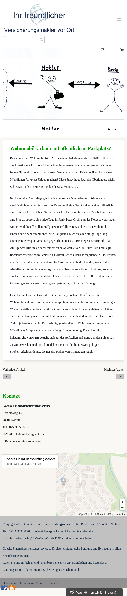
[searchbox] (24, 39)
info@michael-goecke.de (29, 434)
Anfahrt (40, 583)
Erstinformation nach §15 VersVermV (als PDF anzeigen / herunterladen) (48, 538)
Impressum (27, 583)
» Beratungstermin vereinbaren (22, 441)
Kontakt (52, 583)
